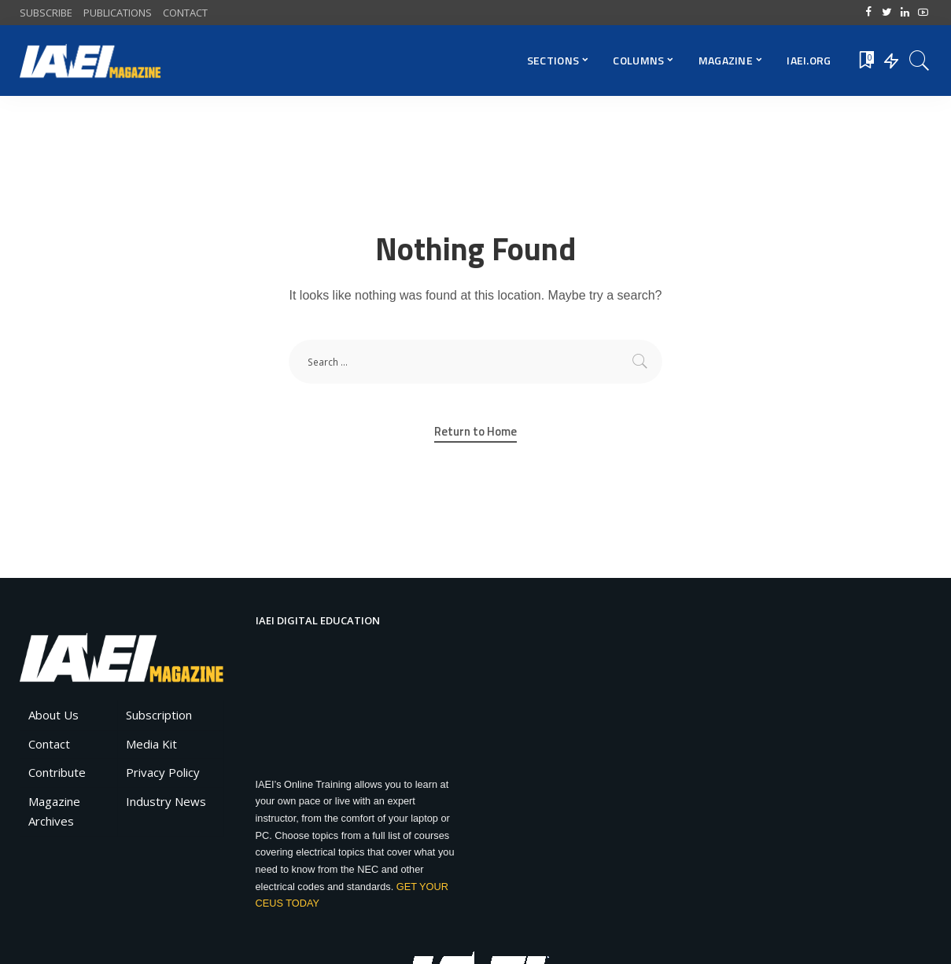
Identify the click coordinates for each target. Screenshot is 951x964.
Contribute (57, 772)
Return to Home (475, 431)
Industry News (166, 801)
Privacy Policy (163, 772)
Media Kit (151, 744)
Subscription (159, 715)
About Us (53, 715)
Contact (49, 744)
